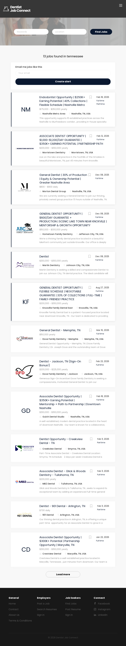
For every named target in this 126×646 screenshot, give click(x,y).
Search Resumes (47, 609)
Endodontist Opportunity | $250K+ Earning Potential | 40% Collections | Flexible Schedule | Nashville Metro (63, 101)
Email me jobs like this (28, 67)
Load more (63, 574)
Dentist (44, 256)
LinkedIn (102, 615)
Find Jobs (101, 32)
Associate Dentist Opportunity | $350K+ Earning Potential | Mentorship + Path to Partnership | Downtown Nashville (69, 402)
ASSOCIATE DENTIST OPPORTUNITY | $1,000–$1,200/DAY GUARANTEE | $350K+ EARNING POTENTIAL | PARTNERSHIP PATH (71, 140)
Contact (14, 609)
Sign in (40, 615)
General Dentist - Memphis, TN (59, 330)
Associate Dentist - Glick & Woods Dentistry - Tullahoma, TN (62, 473)
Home (12, 603)
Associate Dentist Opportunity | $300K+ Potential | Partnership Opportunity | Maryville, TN (60, 541)
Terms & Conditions (20, 620)
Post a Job (43, 603)
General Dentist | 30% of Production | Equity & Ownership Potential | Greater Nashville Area (63, 178)
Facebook (104, 603)
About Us (14, 615)
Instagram (104, 609)
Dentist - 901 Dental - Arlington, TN (62, 506)
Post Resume (73, 609)
